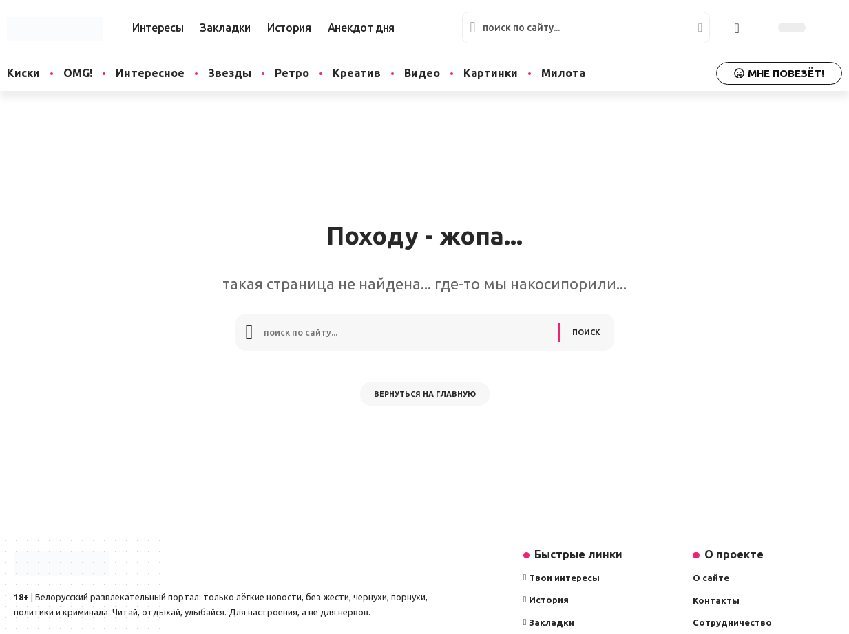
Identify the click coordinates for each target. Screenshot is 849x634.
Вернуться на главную (424, 401)
